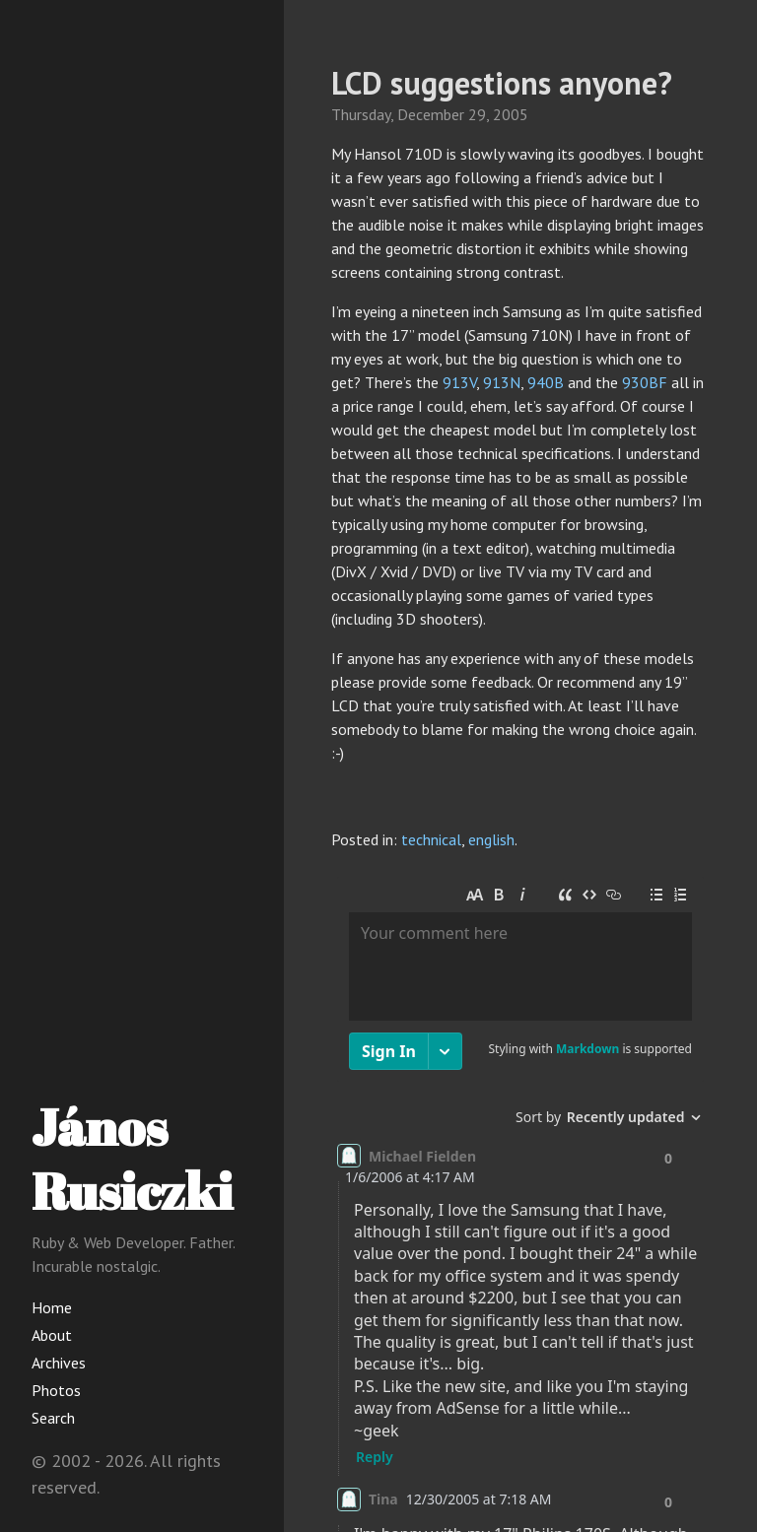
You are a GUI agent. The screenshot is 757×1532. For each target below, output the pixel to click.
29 (477, 114)
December (430, 114)
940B (545, 382)
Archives (59, 1362)
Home (52, 1307)
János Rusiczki (132, 1158)
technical (431, 839)
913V (459, 382)
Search (53, 1418)
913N (501, 382)
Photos (56, 1390)
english (491, 839)
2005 (510, 114)
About (52, 1335)
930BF (644, 382)
